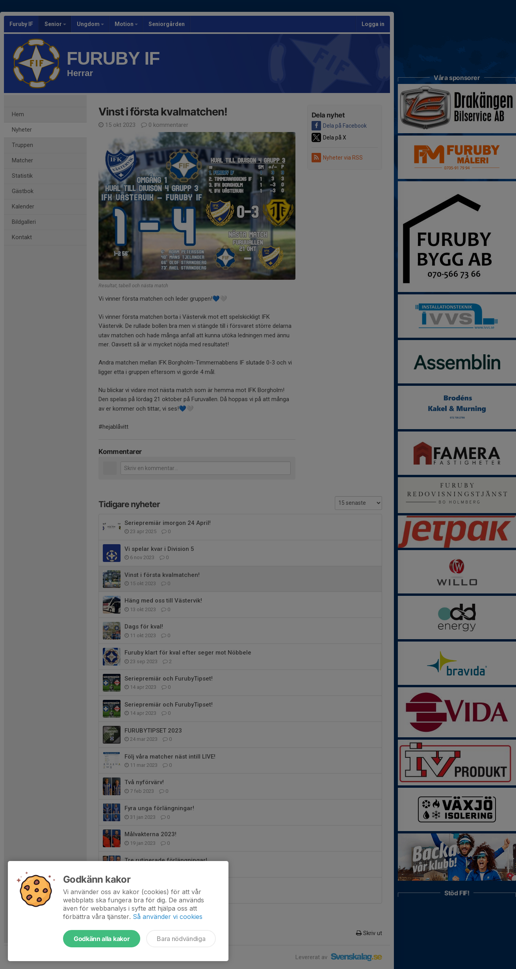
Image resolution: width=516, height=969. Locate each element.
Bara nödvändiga (181, 939)
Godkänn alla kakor (102, 939)
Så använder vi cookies (167, 917)
